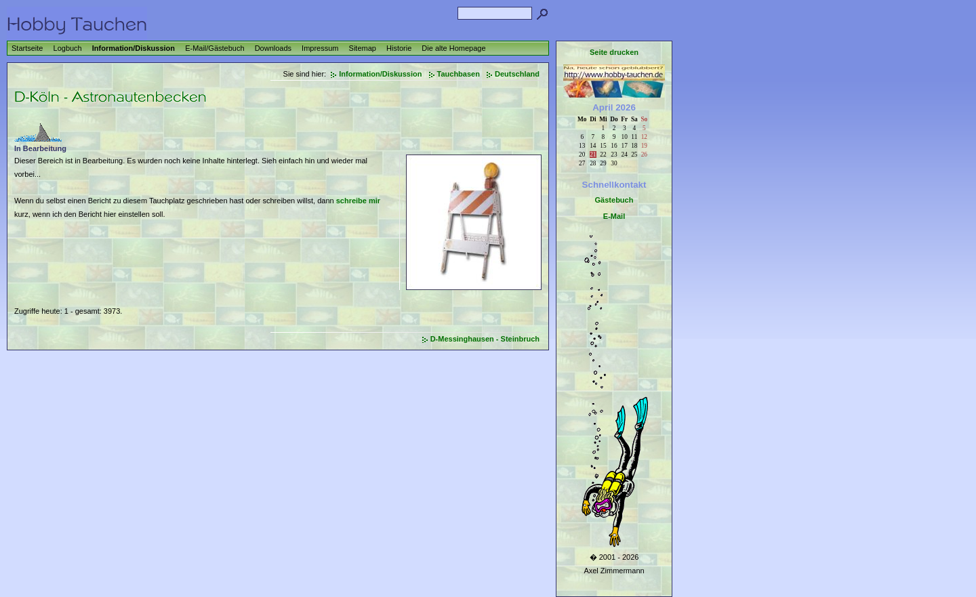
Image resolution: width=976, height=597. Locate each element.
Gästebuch (614, 200)
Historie (398, 48)
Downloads (273, 48)
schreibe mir (358, 201)
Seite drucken (614, 52)
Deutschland (517, 74)
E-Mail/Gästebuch (214, 48)
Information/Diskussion (133, 48)
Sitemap (362, 48)
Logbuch (68, 48)
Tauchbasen (458, 74)
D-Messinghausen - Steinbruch (485, 339)
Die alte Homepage (453, 48)
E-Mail (614, 216)
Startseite (27, 48)
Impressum (320, 48)
